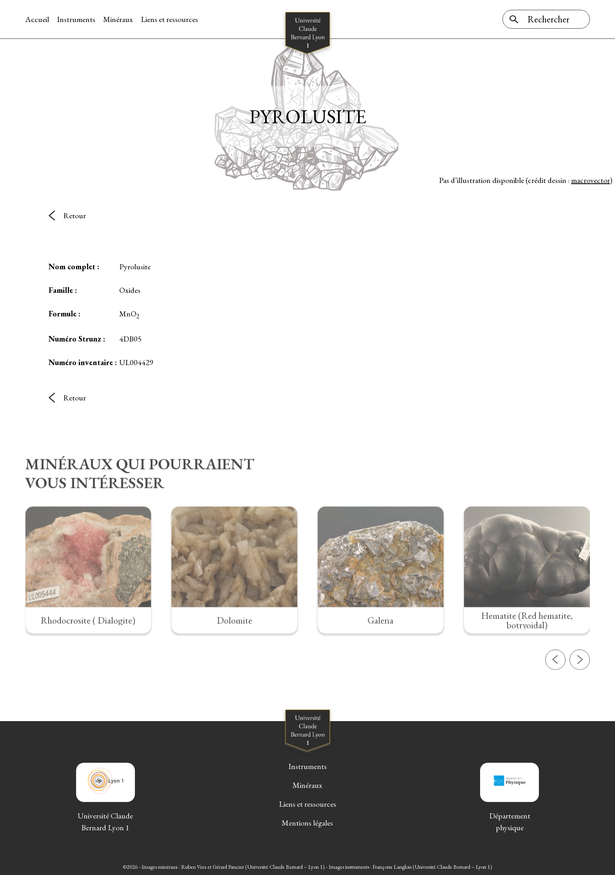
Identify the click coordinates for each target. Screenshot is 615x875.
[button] (555, 686)
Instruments (76, 19)
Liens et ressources (169, 19)
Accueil (37, 19)
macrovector (590, 180)
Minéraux (118, 19)
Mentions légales (307, 823)
